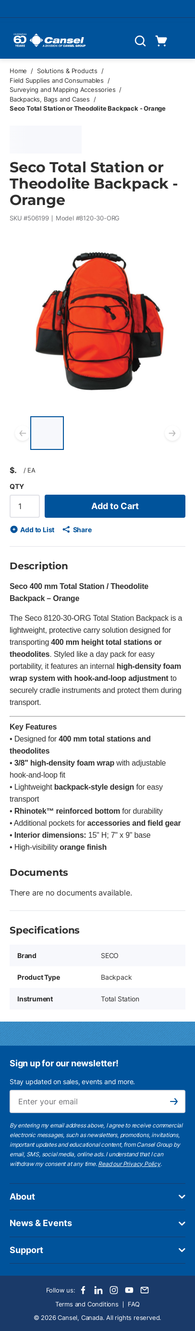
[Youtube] (129, 1290)
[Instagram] (114, 1290)
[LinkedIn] (98, 1290)
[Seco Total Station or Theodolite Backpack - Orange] (47, 433)
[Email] (144, 1290)
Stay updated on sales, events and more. (72, 1081)
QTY (17, 486)
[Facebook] (83, 1290)
